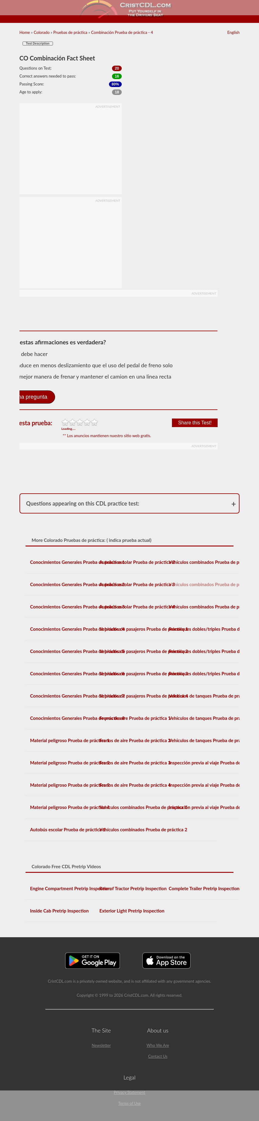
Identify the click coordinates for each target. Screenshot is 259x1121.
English (233, 32)
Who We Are (158, 1045)
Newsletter (101, 1045)
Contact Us (157, 1056)
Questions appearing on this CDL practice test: (82, 503)
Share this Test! (195, 422)
